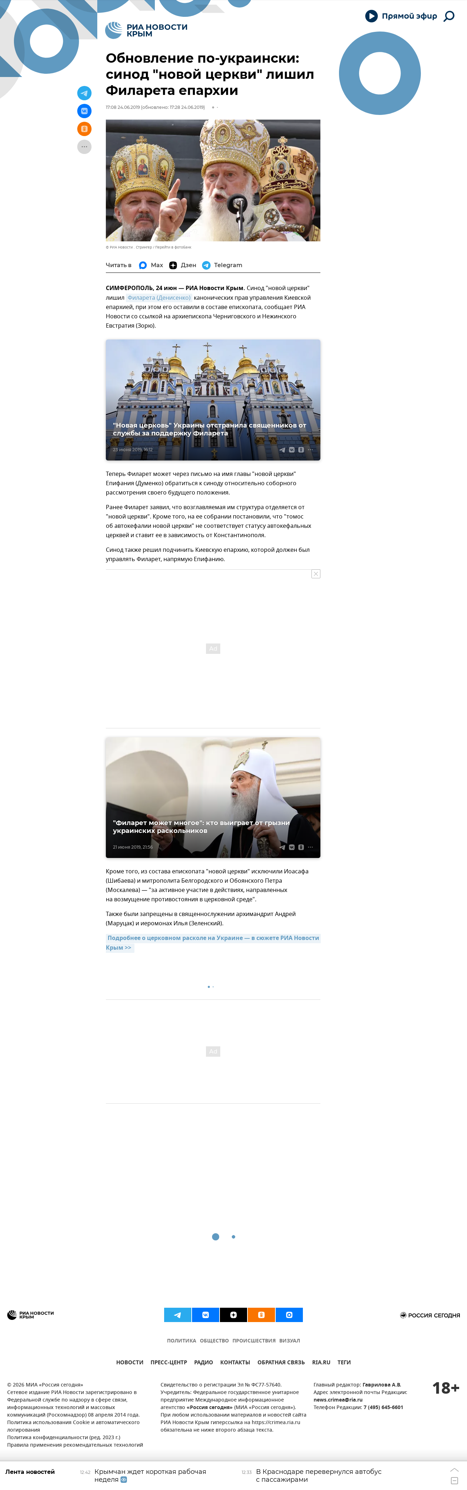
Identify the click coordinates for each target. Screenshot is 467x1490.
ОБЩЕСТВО (214, 1341)
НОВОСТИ (129, 1363)
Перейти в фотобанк (173, 247)
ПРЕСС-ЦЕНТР (169, 1363)
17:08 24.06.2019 (123, 107)
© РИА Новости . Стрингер (129, 247)
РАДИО (203, 1363)
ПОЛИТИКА (181, 1341)
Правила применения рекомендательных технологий (75, 1445)
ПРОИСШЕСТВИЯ (254, 1341)
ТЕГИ (344, 1363)
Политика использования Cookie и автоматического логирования (73, 1426)
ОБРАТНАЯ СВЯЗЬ (281, 1363)
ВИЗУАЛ (289, 1341)
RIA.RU (321, 1363)
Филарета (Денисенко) (159, 298)
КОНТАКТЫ (235, 1363)
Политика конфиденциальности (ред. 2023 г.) (63, 1438)
